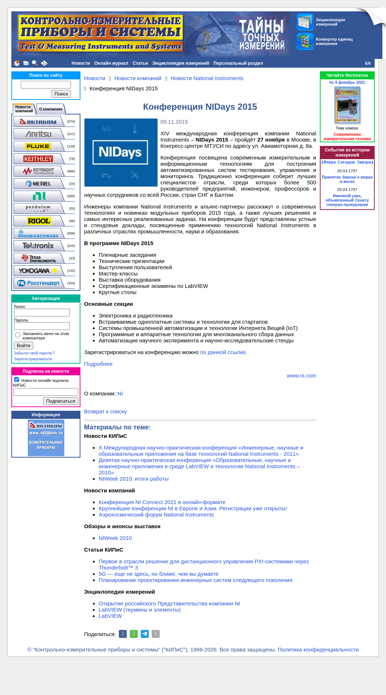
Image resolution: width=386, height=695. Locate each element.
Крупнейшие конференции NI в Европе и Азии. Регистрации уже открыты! (193, 508)
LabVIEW (110, 616)
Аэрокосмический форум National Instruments (156, 514)
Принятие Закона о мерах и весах (347, 179)
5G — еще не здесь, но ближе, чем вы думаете (159, 574)
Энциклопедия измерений (180, 63)
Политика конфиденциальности (318, 649)
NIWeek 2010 (115, 538)
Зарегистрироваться (33, 359)
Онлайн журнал (111, 63)
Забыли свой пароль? (34, 353)
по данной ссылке (223, 352)
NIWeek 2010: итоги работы (134, 479)
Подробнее (98, 364)
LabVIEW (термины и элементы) (140, 609)
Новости (81, 63)
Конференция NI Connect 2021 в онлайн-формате (162, 502)
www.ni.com (301, 375)
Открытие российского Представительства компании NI (169, 603)
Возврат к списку (105, 411)
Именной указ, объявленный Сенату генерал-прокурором (347, 200)
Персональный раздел (238, 63)
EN (368, 63)
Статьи (140, 63)
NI (120, 393)
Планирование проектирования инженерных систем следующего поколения (195, 580)
